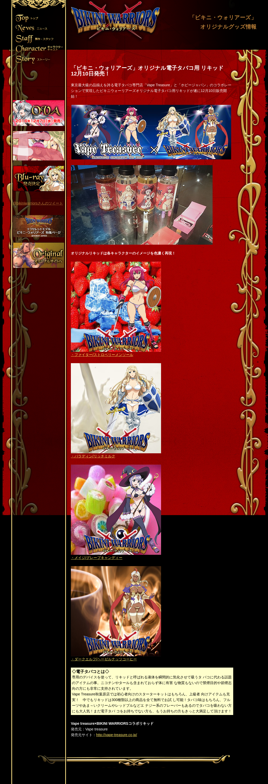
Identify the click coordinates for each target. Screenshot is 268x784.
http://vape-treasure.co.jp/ (116, 735)
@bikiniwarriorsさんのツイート (38, 203)
